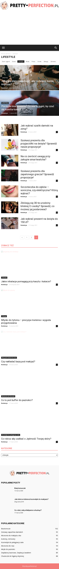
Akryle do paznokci (8, 549)
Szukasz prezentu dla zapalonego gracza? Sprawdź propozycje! (37, 174)
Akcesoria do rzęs (7, 546)
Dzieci (14, 61)
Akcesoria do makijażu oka (11, 535)
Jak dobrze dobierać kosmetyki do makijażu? (31, 499)
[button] (56, 48)
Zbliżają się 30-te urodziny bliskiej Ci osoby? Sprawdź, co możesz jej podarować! (37, 206)
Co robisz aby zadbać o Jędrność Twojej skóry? (26, 438)
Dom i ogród (6, 61)
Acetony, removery (8, 539)
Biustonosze (5, 529)
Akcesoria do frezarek (8, 396)
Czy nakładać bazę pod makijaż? (18, 361)
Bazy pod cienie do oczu (9, 357)
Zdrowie (53, 61)
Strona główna (5, 54)
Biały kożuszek (19, 488)
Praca (33, 61)
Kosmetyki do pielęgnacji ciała (10, 435)
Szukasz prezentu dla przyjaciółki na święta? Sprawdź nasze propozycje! (39, 143)
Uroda (39, 61)
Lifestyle (20, 61)
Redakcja (4, 88)
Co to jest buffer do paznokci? (17, 400)
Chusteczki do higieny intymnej (12, 556)
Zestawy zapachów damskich (12, 532)
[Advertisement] (29, 27)
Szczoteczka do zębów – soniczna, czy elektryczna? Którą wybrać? (39, 190)
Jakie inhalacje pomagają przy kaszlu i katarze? (26, 281)
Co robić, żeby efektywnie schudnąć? (28, 510)
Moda (27, 61)
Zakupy (46, 61)
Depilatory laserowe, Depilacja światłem (16, 553)
